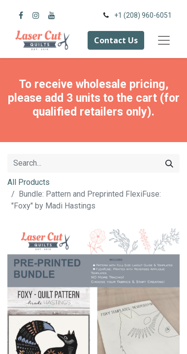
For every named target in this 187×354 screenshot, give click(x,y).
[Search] (169, 163)
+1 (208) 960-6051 (143, 15)
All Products (28, 182)
